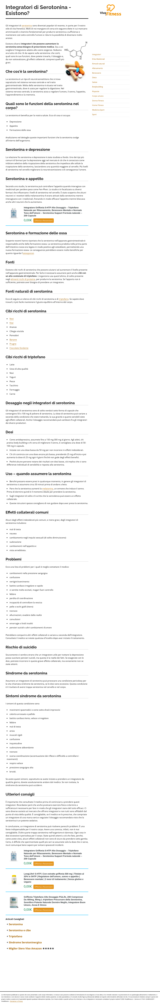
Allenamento (97, 68)
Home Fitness (98, 105)
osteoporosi (28, 253)
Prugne (13, 343)
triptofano (63, 299)
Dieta (94, 77)
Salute (94, 82)
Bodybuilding (97, 86)
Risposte (95, 91)
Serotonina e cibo (20, 930)
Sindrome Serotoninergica (25, 942)
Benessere (96, 73)
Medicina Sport (98, 110)
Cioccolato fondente (19, 348)
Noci (12, 318)
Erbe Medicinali (98, 59)
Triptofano (15, 936)
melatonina (47, 488)
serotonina (27, 25)
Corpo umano (97, 96)
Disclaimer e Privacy (16, 1001)
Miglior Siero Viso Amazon (31, 948)
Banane (13, 339)
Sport (94, 114)
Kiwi (11, 322)
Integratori (96, 54)
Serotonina (16, 924)
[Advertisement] (47, 968)
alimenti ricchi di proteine (23, 279)
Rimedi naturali (98, 63)
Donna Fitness (98, 100)
